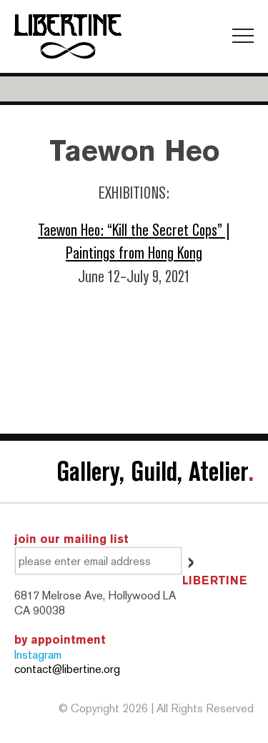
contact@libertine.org (67, 669)
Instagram (37, 655)
